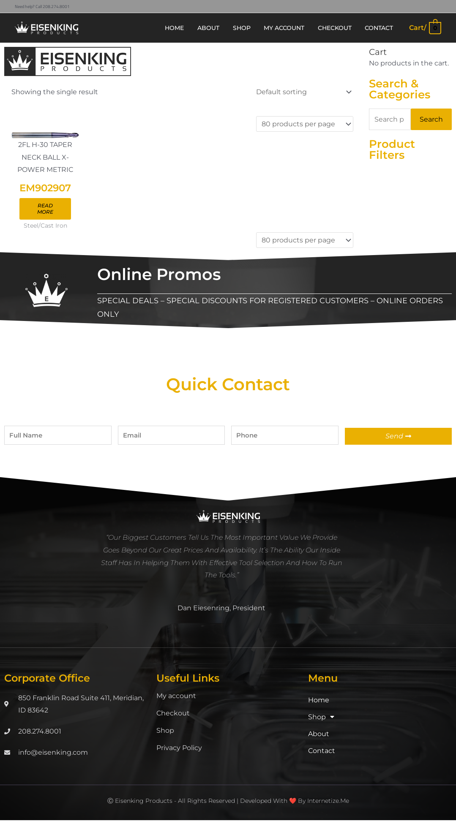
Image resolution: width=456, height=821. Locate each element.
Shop (165, 731)
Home (318, 700)
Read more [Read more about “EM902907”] (47, 209)
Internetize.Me (328, 801)
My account (176, 696)
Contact (321, 751)
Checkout (173, 714)
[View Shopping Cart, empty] (424, 28)
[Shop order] (302, 91)
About (318, 734)
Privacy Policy (179, 748)
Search (431, 119)
